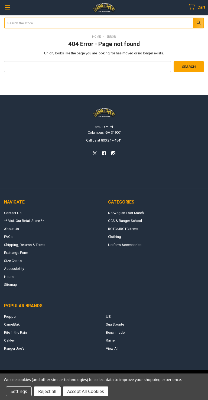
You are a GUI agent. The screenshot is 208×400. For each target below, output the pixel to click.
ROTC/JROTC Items (123, 229)
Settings (19, 391)
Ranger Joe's (14, 348)
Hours (9, 277)
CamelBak (12, 324)
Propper (10, 316)
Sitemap (10, 285)
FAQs (8, 237)
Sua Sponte (115, 324)
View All (112, 348)
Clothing (114, 237)
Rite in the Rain (15, 332)
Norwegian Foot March (126, 213)
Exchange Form (16, 253)
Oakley (9, 340)
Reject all (47, 391)
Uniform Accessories (124, 245)
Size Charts (13, 261)
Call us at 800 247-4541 (104, 140)
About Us (11, 229)
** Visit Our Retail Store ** (24, 221)
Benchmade (115, 332)
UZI (108, 316)
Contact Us (12, 213)
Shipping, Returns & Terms (24, 245)
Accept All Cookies (85, 391)
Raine (110, 340)
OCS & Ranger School (125, 221)
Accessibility (14, 269)
